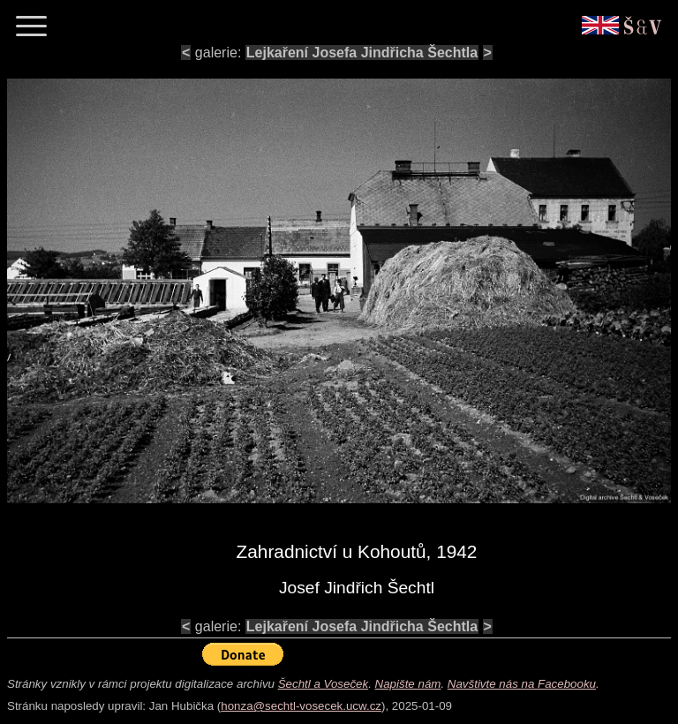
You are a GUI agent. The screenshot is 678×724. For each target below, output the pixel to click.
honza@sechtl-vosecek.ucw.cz (301, 706)
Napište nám (408, 683)
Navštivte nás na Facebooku (522, 683)
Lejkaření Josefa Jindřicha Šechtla (362, 52)
